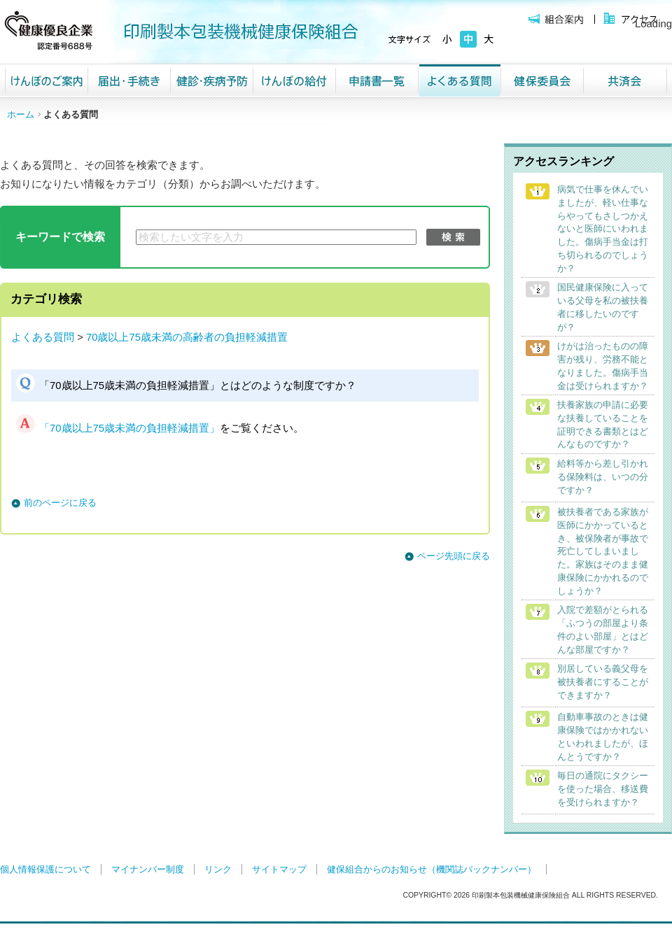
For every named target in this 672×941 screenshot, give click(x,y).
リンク (218, 869)
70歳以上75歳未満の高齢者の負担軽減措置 (187, 337)
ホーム (20, 114)
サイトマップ (279, 869)
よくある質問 (42, 337)
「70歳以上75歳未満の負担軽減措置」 (129, 428)
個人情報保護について (45, 869)
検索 (453, 237)
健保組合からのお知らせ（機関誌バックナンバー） (431, 869)
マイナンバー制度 (147, 869)
